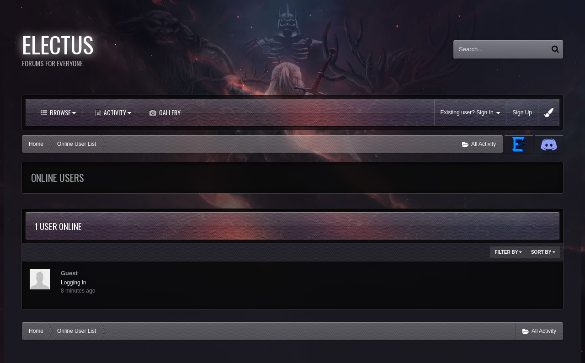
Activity (116, 112)
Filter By (508, 252)
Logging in (73, 282)
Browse (62, 112)
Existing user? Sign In (470, 112)
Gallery (169, 112)
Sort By (543, 252)
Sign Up (522, 112)
